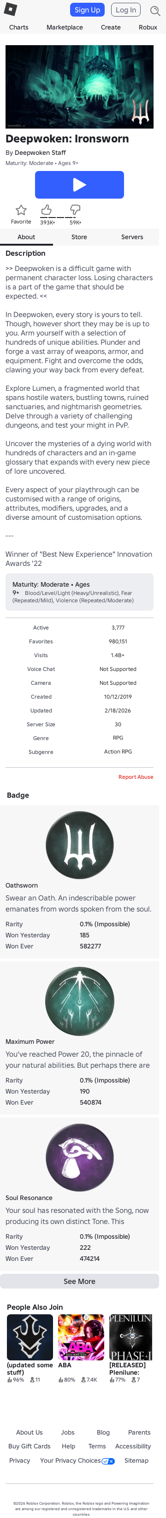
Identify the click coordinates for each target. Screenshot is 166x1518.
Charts (19, 27)
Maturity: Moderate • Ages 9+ (42, 162)
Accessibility (133, 1446)
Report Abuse (136, 776)
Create (111, 27)
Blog (103, 1432)
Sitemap (136, 1460)
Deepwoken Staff (40, 152)
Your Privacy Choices (77, 1460)
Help (68, 1446)
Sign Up (87, 9)
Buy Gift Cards (29, 1446)
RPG (118, 737)
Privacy (19, 1460)
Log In (126, 9)
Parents (139, 1432)
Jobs (68, 1432)
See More (79, 1281)
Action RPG (118, 751)
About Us (29, 1432)
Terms (97, 1446)
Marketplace (65, 27)
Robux (148, 27)
